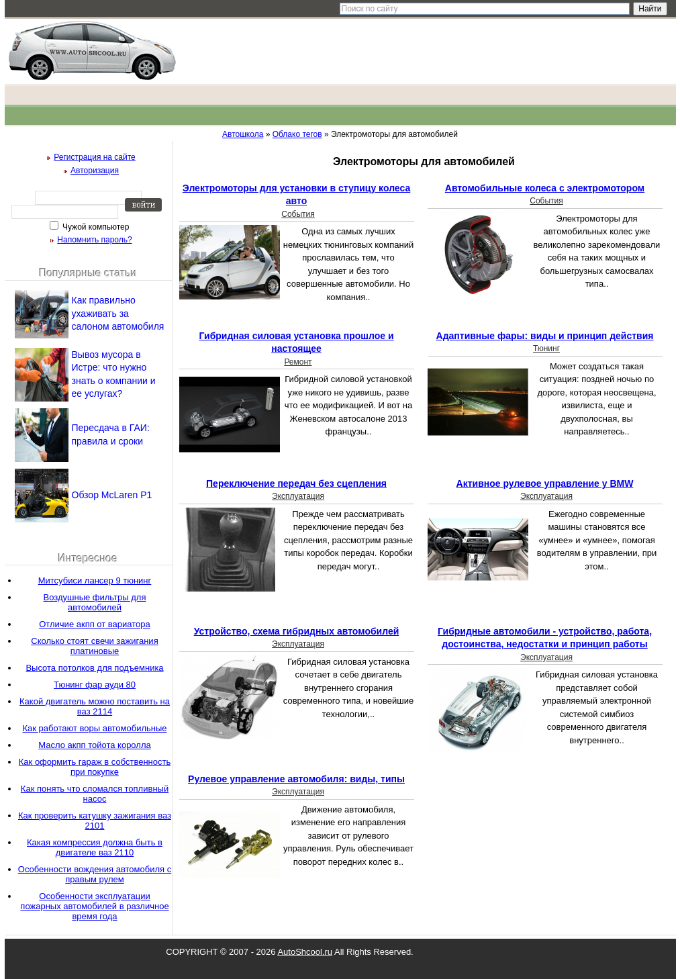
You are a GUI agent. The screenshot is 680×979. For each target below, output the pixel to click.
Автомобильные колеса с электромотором (544, 188)
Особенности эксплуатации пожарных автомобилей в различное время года (94, 906)
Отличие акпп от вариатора (94, 624)
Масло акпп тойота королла (94, 745)
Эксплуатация (298, 496)
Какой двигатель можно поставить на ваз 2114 (94, 706)
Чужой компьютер (95, 227)
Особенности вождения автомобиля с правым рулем (94, 874)
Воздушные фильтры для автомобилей (95, 602)
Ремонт (297, 362)
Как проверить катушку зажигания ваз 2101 (94, 820)
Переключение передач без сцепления (296, 483)
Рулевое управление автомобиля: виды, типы (296, 779)
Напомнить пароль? (94, 239)
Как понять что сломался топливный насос (94, 794)
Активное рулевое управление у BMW (545, 483)
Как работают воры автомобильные (94, 728)
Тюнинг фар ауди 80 (95, 685)
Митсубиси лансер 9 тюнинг (95, 580)
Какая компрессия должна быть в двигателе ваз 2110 (94, 847)
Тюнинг (546, 348)
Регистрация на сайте (95, 157)
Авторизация (94, 170)
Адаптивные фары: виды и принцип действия (545, 335)
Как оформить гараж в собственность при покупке (95, 767)
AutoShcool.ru (304, 952)
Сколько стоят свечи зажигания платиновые (94, 646)
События (298, 214)
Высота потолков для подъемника (94, 668)
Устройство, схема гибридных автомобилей (296, 631)
